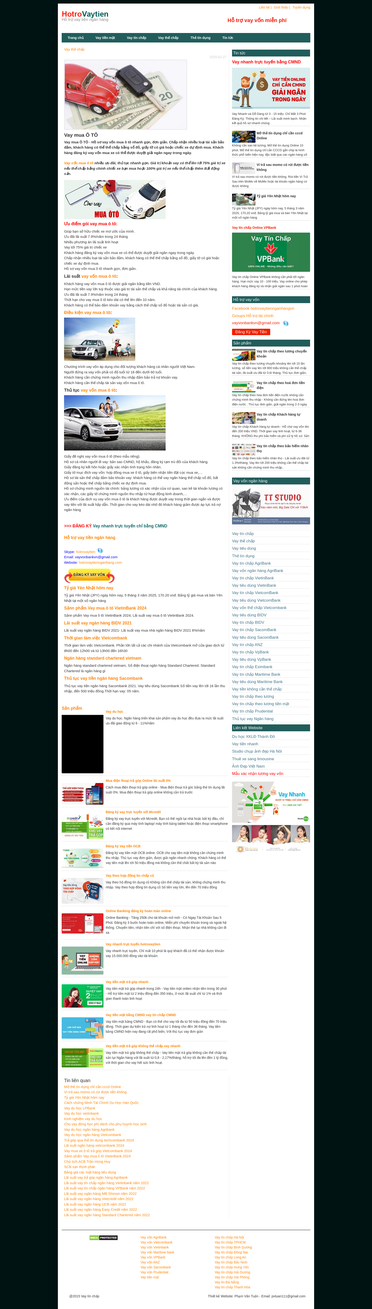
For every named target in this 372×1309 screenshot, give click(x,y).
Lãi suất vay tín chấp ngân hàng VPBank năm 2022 (104, 1188)
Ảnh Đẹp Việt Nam (248, 766)
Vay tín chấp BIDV (248, 622)
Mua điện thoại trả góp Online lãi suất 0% (138, 781)
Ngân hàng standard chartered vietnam (102, 658)
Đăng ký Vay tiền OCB (123, 846)
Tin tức (239, 53)
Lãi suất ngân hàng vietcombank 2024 (94, 1145)
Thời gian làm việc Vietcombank (95, 638)
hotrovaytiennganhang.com (100, 562)
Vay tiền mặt (105, 38)
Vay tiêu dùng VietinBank (254, 585)
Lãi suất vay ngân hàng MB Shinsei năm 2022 (100, 1194)
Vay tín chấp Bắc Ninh (231, 1262)
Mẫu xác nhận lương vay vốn (257, 773)
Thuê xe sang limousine (253, 759)
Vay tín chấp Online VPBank (254, 228)
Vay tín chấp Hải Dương (232, 1272)
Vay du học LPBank (79, 1108)
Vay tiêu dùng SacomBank (255, 637)
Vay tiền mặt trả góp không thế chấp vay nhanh (143, 1046)
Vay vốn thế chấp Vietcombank (259, 607)
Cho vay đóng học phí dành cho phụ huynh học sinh (105, 1124)
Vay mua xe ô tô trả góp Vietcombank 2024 (98, 1151)
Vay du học (114, 711)
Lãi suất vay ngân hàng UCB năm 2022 (95, 1204)
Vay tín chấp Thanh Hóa (232, 1287)
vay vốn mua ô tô (98, 276)
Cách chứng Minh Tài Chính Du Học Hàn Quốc (101, 1103)
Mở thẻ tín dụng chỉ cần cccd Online (92, 1087)
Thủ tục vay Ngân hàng (253, 719)
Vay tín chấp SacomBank (254, 630)
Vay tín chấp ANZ (247, 645)
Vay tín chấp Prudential (252, 711)
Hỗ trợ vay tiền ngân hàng (89, 537)
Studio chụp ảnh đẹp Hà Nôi (257, 751)
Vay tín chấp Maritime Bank (256, 674)
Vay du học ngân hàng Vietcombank (92, 1135)
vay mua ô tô (97, 312)
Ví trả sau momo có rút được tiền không (95, 1092)
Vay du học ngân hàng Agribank (89, 1129)
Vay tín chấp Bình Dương (233, 1247)
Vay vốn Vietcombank (156, 1242)
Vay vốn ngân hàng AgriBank (257, 570)
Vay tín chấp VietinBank (253, 578)
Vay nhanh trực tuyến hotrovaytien (133, 944)
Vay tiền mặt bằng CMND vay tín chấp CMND (141, 1015)
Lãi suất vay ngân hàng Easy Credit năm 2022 (100, 1209)
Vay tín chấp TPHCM (230, 1242)
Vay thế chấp (168, 38)
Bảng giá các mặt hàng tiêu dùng (90, 1172)
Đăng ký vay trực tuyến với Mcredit (133, 812)
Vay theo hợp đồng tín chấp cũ (130, 875)
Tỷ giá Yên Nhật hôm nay (88, 588)
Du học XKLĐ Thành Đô (253, 736)
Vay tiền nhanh (245, 744)
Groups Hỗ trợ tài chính (253, 316)
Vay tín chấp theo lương (253, 696)
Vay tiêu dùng (244, 548)
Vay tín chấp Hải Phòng (232, 1277)
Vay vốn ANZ (150, 1262)
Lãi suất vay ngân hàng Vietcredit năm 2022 (98, 1199)
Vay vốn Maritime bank (157, 1252)
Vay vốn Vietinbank (155, 1247)
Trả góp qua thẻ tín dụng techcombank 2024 (99, 1140)
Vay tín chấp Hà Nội (229, 1237)
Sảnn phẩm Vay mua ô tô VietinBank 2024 (105, 608)
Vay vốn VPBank (153, 1257)
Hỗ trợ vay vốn (246, 299)
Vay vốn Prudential (154, 1272)
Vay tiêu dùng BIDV (249, 615)
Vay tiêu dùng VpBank (251, 659)
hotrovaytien (85, 552)
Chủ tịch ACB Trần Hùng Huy (87, 1161)
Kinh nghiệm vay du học (83, 1119)
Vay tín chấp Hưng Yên (232, 1267)
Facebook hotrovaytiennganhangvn (263, 308)
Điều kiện (74, 312)
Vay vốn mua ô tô (78, 163)
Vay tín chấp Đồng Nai (231, 1252)
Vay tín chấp (136, 38)
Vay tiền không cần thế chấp (257, 689)
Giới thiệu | (282, 7)
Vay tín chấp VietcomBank (255, 593)
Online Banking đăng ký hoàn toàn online (138, 911)
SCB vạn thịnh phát (79, 1167)
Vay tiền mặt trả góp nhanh (127, 982)
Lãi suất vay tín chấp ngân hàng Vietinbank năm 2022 (106, 1183)
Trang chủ (76, 38)
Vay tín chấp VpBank (250, 652)
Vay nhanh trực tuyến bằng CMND (266, 62)
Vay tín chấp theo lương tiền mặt (260, 704)
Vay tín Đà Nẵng (227, 1282)
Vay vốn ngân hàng (250, 481)
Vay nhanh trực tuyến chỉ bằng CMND (130, 526)
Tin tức (227, 38)
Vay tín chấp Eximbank (252, 667)
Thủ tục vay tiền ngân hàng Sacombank (103, 678)
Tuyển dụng (301, 7)
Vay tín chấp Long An (230, 1257)
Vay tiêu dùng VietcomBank (256, 600)
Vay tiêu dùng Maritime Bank (257, 682)
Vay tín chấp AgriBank (251, 563)
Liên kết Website (247, 728)
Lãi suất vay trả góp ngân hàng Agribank (96, 1177)
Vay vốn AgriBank (154, 1237)
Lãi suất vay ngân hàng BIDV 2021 (98, 623)
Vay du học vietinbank (81, 1113)
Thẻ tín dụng (201, 38)
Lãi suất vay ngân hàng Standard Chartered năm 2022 (107, 1215)
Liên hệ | (265, 7)
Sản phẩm (72, 708)
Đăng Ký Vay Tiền (251, 332)
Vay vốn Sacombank (156, 1267)
